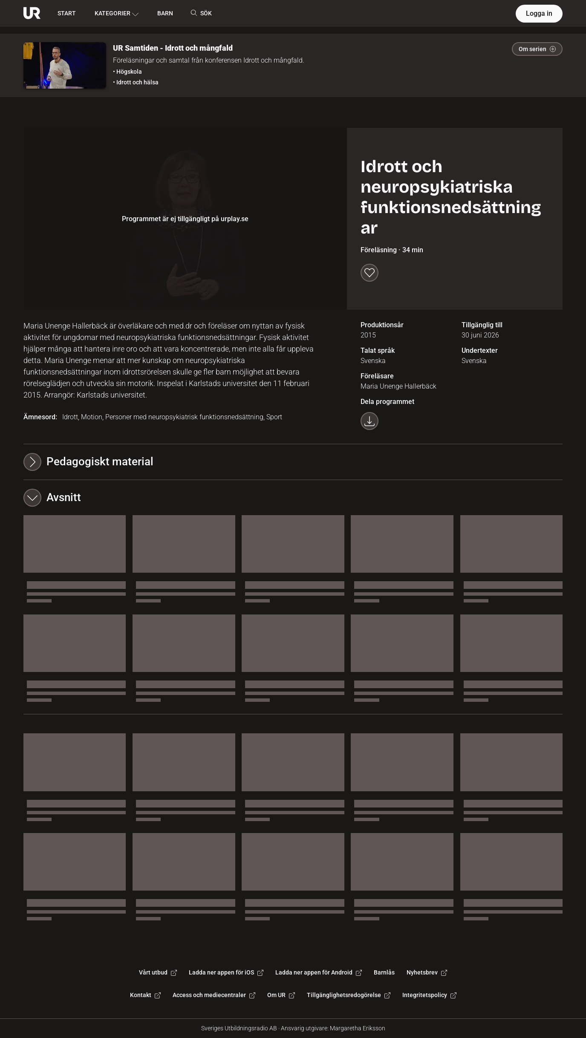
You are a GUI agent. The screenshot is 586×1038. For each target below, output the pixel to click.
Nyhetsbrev (427, 972)
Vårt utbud (158, 972)
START (67, 13)
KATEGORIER (117, 13)
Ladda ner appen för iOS (226, 972)
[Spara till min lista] (369, 273)
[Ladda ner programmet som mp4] (369, 421)
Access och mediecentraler (214, 995)
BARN (165, 13)
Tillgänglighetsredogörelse (348, 995)
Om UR (281, 995)
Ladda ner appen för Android (318, 972)
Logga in (539, 13)
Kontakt (145, 995)
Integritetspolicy (429, 995)
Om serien (537, 49)
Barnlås (384, 972)
